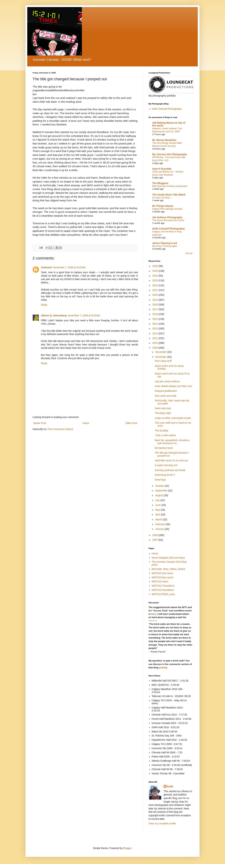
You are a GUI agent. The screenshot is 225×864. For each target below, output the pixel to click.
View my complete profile (162, 823)
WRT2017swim (160, 581)
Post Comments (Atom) (60, 429)
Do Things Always (162, 206)
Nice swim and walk (165, 395)
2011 (155, 338)
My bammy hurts (164, 448)
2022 (155, 285)
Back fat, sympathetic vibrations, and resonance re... (172, 442)
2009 (155, 347)
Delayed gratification (166, 390)
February (160, 524)
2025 (155, 271)
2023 (155, 280)
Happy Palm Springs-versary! (167, 209)
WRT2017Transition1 (163, 585)
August (159, 495)
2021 (155, 290)
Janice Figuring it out (164, 243)
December (161, 352)
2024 (155, 275)
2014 (155, 323)
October (160, 485)
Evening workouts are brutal (170, 470)
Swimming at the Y (165, 474)
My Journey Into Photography (169, 154)
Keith (170, 786)
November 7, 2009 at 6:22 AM (69, 267)
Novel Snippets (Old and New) (168, 557)
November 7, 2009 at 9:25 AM (84, 315)
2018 (155, 304)
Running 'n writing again (164, 246)
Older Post (131, 423)
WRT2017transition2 (163, 590)
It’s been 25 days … (162, 197)
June (158, 505)
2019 (155, 299)
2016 (155, 314)
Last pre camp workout (167, 381)
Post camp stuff (163, 361)
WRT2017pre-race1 (162, 573)
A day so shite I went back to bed (173, 418)
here (153, 614)
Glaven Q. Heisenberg (54, 315)
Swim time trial (163, 408)
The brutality (161, 430)
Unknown (46, 267)
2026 (155, 266)
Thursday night (163, 413)
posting (163, 667)
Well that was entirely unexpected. (170, 186)
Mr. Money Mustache (164, 140)
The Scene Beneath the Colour (168, 220)
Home (85, 423)
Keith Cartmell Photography (167, 108)
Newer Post (39, 423)
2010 (155, 343)
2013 (155, 328)
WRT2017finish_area (163, 594)
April (158, 514)
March (159, 519)
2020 (155, 294)
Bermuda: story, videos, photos (168, 569)
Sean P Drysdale (161, 168)
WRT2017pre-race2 (162, 577)
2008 (155, 535)
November (161, 356)
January (160, 529)
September (161, 490)
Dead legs (160, 479)
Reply (44, 304)
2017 (155, 309)
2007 (155, 539)
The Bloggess (160, 183)
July (157, 500)
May (157, 509)
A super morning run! (166, 465)
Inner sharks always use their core (173, 386)
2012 (155, 333)
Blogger (127, 848)
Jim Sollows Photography (167, 217)
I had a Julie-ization (165, 435)
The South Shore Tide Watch (169, 194)
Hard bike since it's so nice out (171, 460)
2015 (155, 319)
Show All (188, 253)
